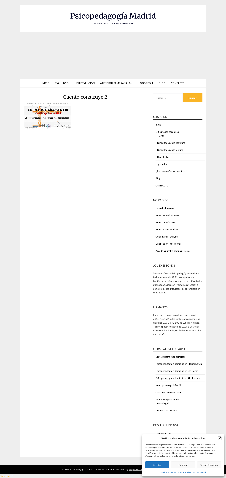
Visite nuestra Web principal (170, 356)
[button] (219, 438)
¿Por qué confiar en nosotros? (171, 171)
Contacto (178, 83)
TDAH (160, 135)
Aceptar (157, 465)
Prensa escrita (163, 433)
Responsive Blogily (138, 469)
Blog (162, 83)
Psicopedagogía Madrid (113, 16)
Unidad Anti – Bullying (167, 236)
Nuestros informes (165, 222)
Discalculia (163, 157)
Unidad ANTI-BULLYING (168, 392)
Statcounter (6, 475)
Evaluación (62, 83)
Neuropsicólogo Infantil (168, 385)
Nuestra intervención (167, 229)
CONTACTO (162, 185)
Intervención (85, 83)
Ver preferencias (209, 465)
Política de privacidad (186, 472)
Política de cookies (168, 472)
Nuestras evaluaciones (167, 215)
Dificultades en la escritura (171, 142)
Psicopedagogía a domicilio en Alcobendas (178, 378)
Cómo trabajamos (165, 208)
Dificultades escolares (167, 131)
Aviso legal (201, 472)
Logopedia (146, 83)
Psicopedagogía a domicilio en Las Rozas (177, 370)
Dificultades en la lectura (170, 149)
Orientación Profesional (168, 243)
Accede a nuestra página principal (173, 250)
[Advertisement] (113, 55)
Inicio (45, 83)
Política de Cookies (167, 410)
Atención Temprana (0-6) (116, 83)
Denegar (183, 465)
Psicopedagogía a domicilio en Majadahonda (179, 363)
